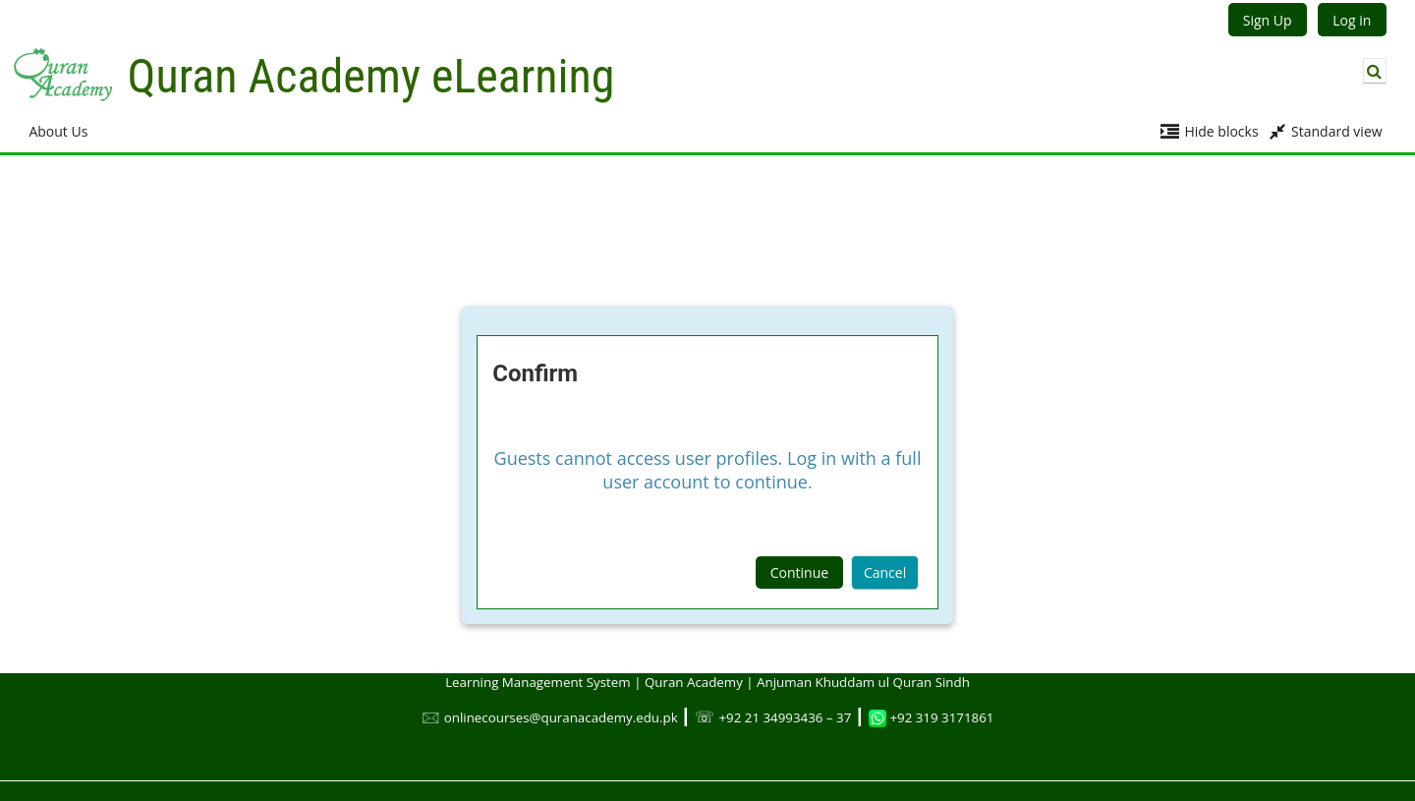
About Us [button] (57, 131)
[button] (1375, 71)
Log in (1351, 20)
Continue (799, 572)
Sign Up (1267, 20)
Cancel (885, 572)
